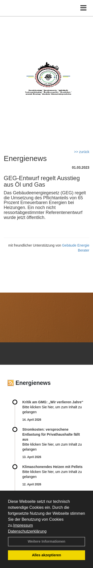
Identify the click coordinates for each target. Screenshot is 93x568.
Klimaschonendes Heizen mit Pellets (52, 467)
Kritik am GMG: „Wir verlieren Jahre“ (52, 402)
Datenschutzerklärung (27, 531)
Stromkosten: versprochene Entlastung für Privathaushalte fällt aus (51, 434)
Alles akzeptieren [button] (46, 555)
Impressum (23, 525)
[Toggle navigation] (83, 8)
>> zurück (81, 152)
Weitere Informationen (46, 541)
